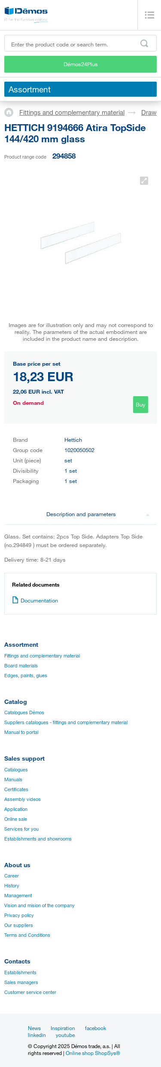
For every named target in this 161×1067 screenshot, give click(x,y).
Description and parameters (98, 514)
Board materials (21, 666)
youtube (65, 1034)
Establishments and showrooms (38, 839)
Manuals (13, 780)
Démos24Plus (81, 64)
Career (11, 876)
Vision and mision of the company (39, 905)
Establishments (20, 972)
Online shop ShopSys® (93, 1052)
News (34, 1027)
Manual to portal (21, 732)
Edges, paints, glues (25, 676)
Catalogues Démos (24, 712)
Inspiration (63, 1027)
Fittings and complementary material (72, 112)
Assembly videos (22, 799)
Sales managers (21, 982)
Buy (141, 404)
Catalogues (16, 770)
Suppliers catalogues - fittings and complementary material (66, 722)
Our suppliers (18, 925)
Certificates (16, 789)
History (11, 886)
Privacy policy (19, 915)
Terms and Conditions (27, 935)
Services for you (21, 829)
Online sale (15, 819)
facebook (95, 1027)
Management (18, 896)
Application (15, 809)
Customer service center (30, 992)
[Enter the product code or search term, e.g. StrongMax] (80, 43)
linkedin (37, 1034)
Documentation (35, 600)
